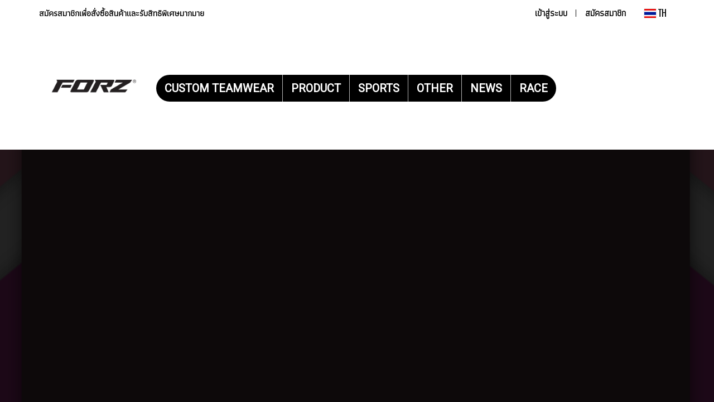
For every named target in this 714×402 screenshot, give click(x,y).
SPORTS (378, 88)
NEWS (486, 88)
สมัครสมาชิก (605, 13)
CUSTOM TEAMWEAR (219, 88)
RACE (533, 88)
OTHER (435, 88)
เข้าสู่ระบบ (551, 13)
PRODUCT (316, 88)
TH (655, 13)
